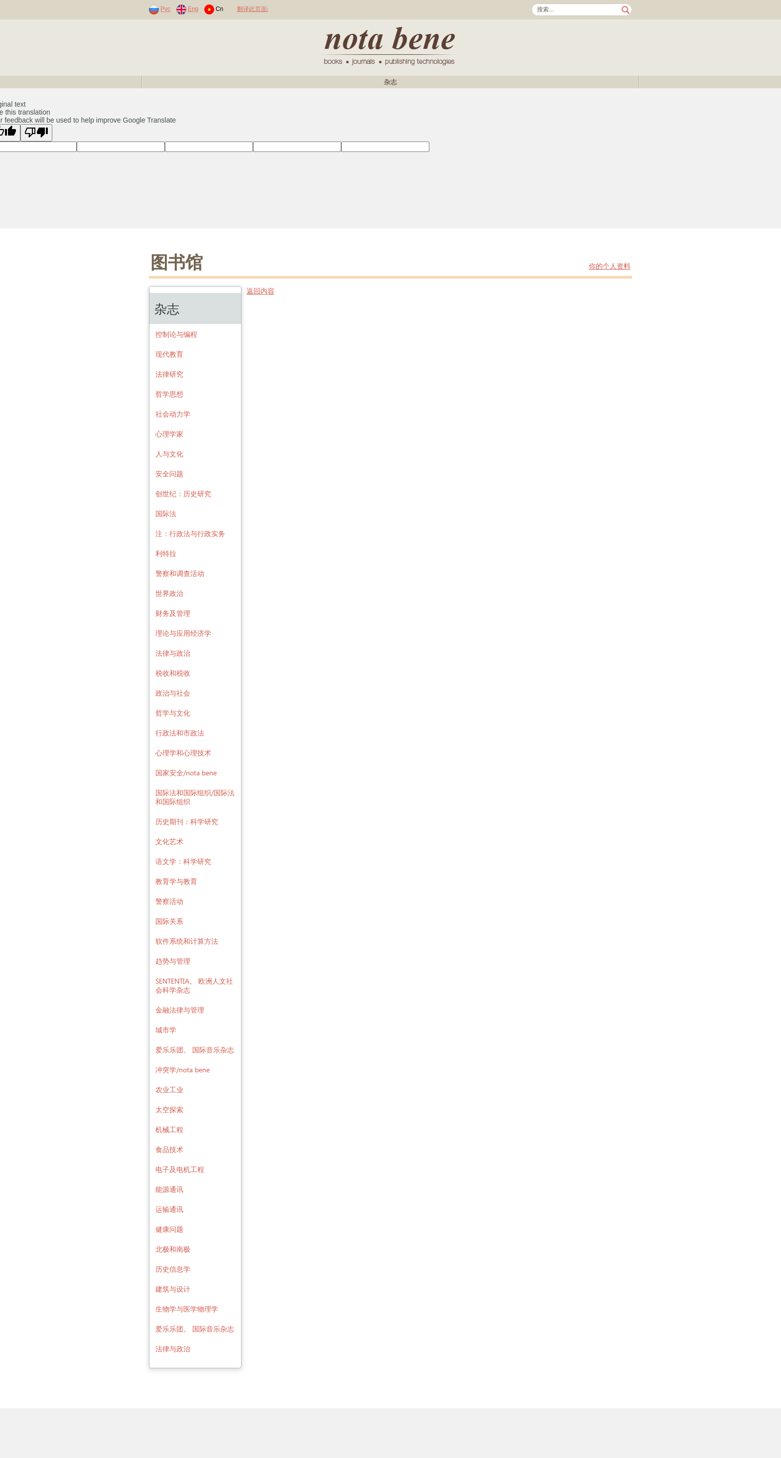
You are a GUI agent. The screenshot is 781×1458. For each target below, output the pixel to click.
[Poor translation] (36, 133)
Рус (165, 8)
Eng (193, 8)
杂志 (390, 82)
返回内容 (260, 290)
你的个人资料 (610, 266)
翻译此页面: (252, 8)
